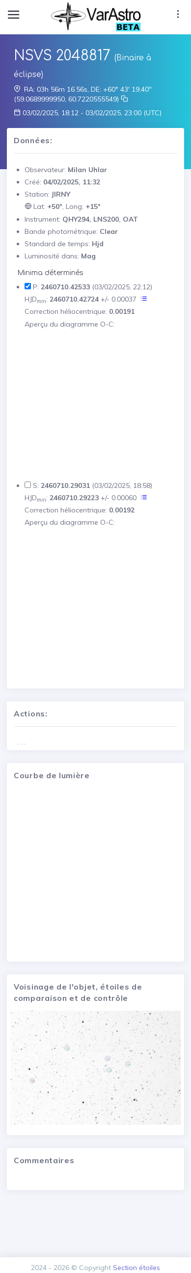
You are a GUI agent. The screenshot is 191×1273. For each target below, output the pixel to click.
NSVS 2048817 (62, 56)
